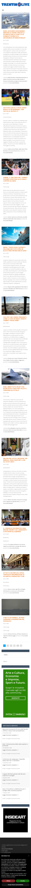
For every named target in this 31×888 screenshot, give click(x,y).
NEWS (5, 655)
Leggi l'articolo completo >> (10, 735)
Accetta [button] (23, 881)
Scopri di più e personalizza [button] (15, 884)
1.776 (18, 647)
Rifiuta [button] (8, 881)
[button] (29, 856)
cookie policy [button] (23, 864)
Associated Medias (14, 83)
